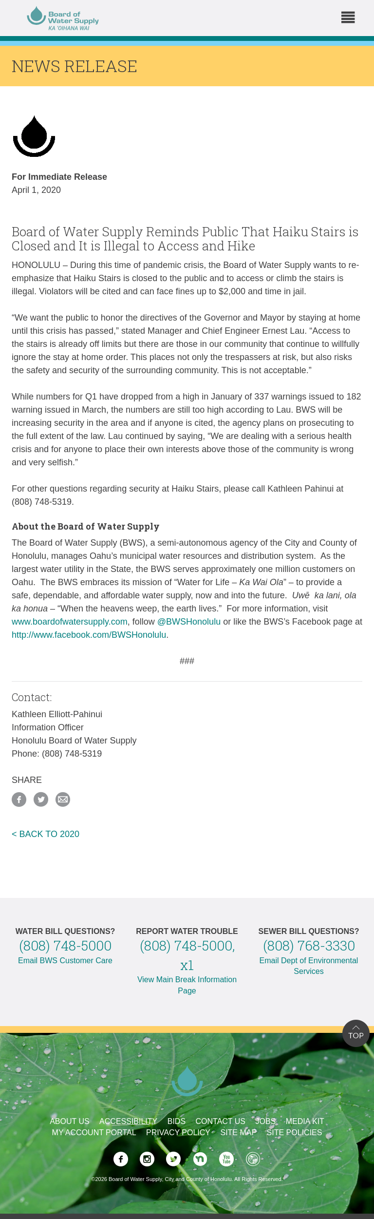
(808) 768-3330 (309, 945)
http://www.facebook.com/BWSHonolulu (89, 635)
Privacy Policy (178, 1132)
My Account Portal (94, 1132)
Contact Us (221, 1121)
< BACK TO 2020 (45, 834)
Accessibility (128, 1121)
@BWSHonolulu (189, 622)
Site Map (238, 1132)
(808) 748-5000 (65, 945)
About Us (70, 1121)
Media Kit (305, 1121)
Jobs (265, 1121)
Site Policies (294, 1132)
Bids (177, 1121)
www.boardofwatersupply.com (70, 622)
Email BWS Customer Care (65, 960)
